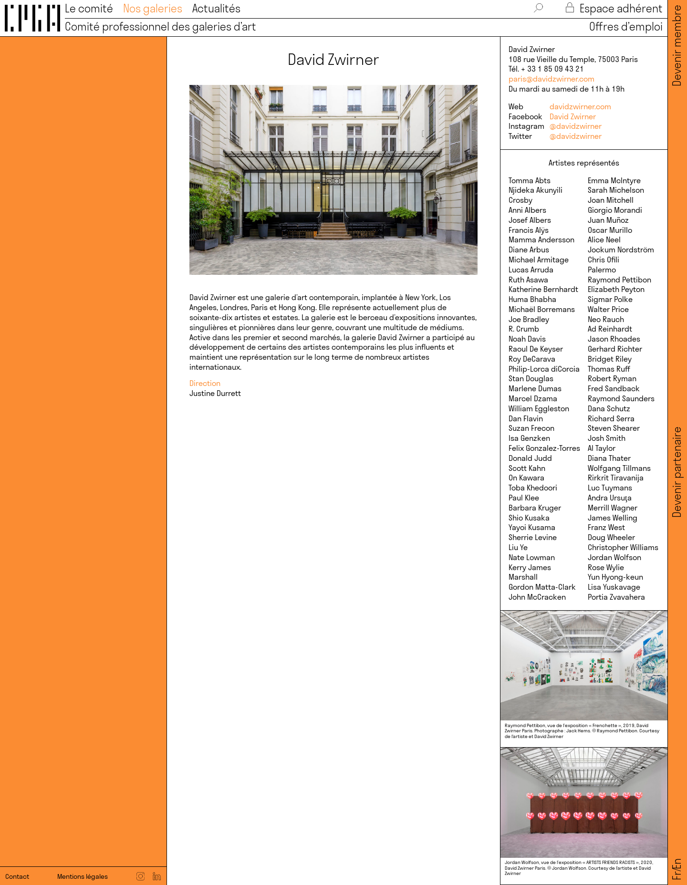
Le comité (89, 8)
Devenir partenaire (677, 472)
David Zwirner (573, 116)
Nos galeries (152, 8)
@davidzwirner (576, 126)
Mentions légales (82, 876)
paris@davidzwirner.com (551, 78)
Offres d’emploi (623, 26)
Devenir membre (677, 45)
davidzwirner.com (580, 106)
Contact (17, 876)
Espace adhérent (614, 8)
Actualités (216, 8)
